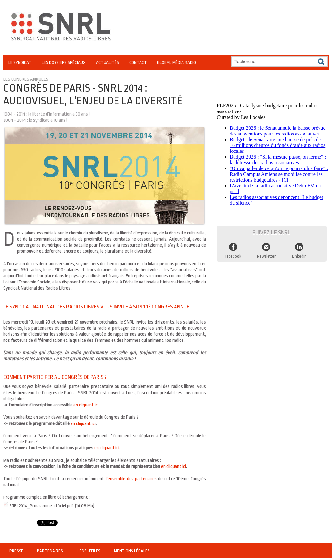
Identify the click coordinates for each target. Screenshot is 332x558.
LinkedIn (299, 254)
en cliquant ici (86, 405)
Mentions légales (131, 550)
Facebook (233, 254)
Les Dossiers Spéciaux (64, 62)
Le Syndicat (19, 62)
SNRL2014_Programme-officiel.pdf (42, 505)
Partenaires (50, 550)
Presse (16, 550)
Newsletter (266, 254)
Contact (138, 62)
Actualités (107, 62)
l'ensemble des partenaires (131, 478)
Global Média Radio (176, 62)
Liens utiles (88, 550)
